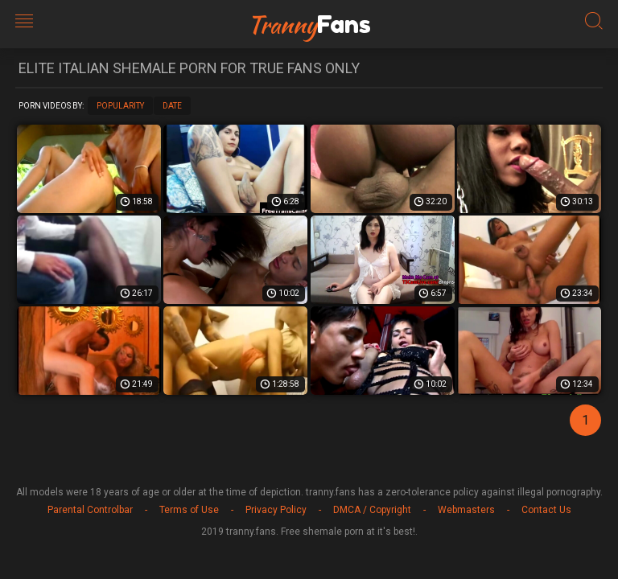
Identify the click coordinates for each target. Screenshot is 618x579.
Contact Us (546, 509)
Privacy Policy (276, 509)
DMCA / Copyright (372, 509)
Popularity (120, 105)
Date (172, 105)
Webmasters (466, 509)
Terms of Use (189, 509)
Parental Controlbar (90, 509)
